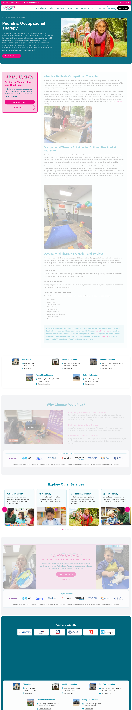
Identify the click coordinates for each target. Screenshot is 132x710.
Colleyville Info (89, 389)
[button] (43, 8)
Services (9, 17)
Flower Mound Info (44, 389)
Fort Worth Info (107, 373)
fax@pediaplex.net (34, 2)
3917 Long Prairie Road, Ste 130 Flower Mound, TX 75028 (50, 385)
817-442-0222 (19, 2)
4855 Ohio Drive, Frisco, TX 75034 (29, 370)
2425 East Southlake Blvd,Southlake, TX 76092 (72, 370)
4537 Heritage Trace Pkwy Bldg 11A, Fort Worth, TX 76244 (113, 370)
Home (4, 17)
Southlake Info (68, 373)
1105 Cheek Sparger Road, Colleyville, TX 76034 (93, 385)
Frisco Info (27, 373)
